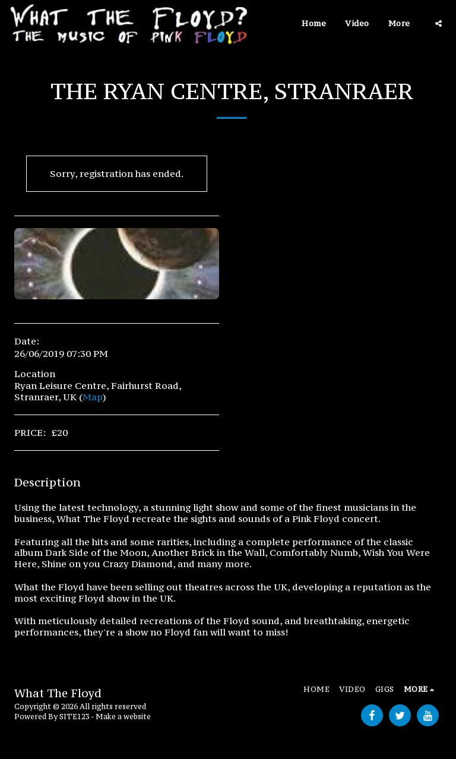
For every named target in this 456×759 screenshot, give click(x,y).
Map (93, 397)
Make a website (123, 716)
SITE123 (74, 716)
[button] (438, 23)
